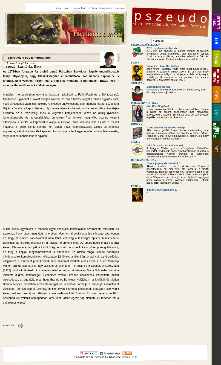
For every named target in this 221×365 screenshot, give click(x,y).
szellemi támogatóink (100, 8)
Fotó (135, 186)
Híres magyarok (143, 160)
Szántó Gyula (129, 357)
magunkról (79, 8)
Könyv (136, 124)
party (68, 8)
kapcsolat (120, 8)
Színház (137, 83)
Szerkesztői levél (145, 44)
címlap (58, 8)
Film (135, 62)
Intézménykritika (144, 102)
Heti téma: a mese (99, 34)
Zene (135, 142)
